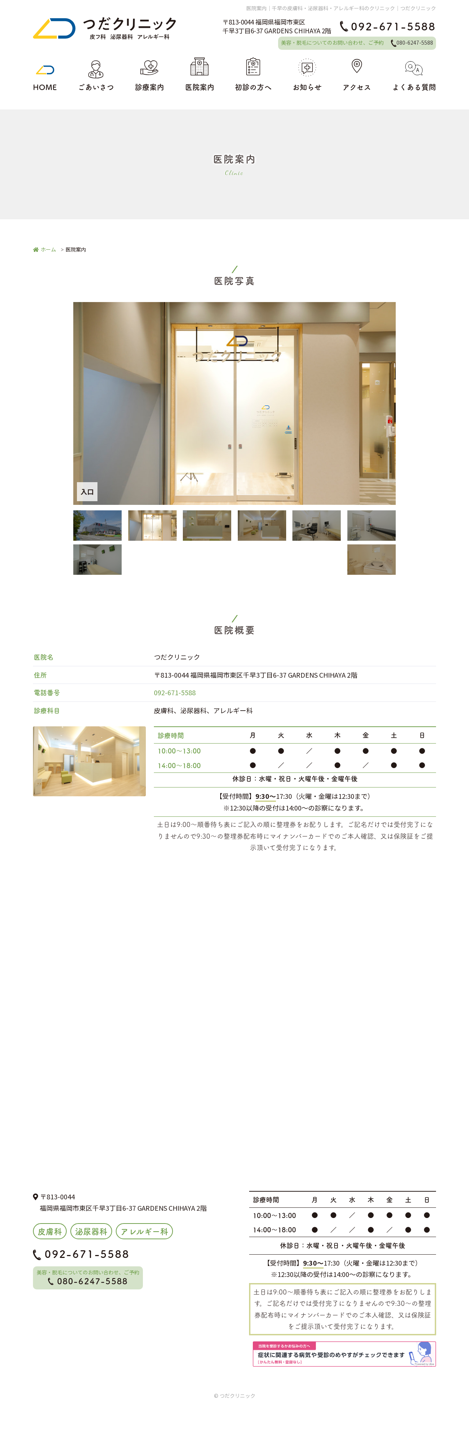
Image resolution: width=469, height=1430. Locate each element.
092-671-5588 (388, 26)
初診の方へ (253, 74)
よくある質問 (414, 74)
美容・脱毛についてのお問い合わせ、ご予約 (357, 42)
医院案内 (199, 74)
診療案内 (149, 74)
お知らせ (307, 74)
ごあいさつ (96, 74)
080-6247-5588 (88, 1280)
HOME (45, 74)
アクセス (357, 74)
